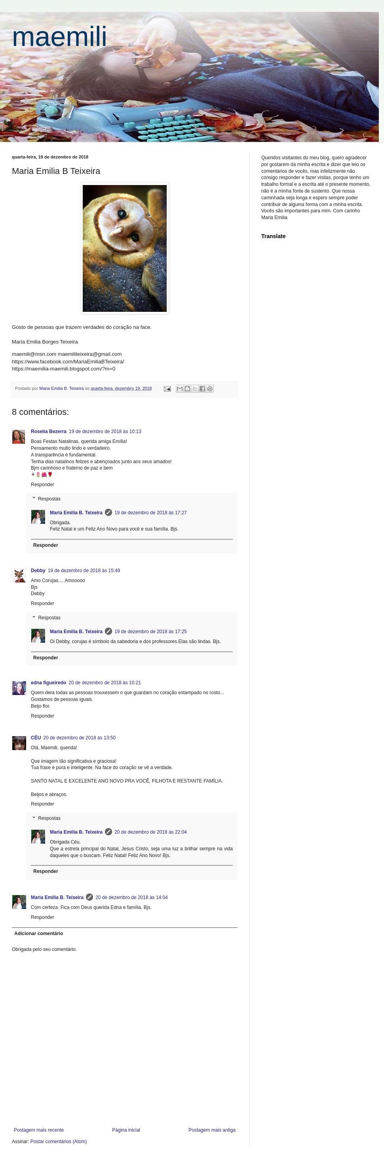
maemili (59, 36)
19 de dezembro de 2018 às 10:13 (105, 431)
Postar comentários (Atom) (58, 1141)
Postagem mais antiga (212, 1130)
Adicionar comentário (38, 933)
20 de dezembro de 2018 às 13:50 (79, 738)
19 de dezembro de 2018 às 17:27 (150, 512)
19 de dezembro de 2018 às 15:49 (84, 570)
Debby (38, 570)
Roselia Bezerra (49, 431)
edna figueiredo (48, 682)
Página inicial (126, 1130)
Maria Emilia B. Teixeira (76, 512)
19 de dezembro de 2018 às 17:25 (150, 631)
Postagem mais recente (39, 1130)
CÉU (36, 738)
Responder (42, 484)
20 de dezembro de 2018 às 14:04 (131, 897)
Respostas (49, 499)
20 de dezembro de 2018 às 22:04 (150, 832)
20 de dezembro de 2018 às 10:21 (104, 682)
